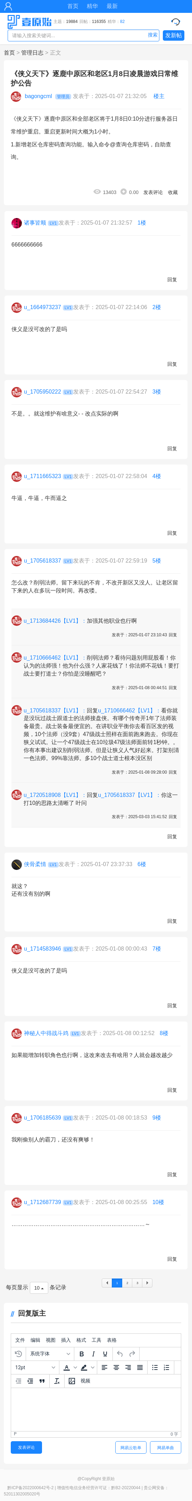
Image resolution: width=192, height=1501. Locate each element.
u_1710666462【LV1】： (55, 658)
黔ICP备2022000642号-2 (30, 1487)
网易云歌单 (130, 1447)
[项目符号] (155, 1367)
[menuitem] (20, 1340)
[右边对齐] (128, 1367)
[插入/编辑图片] (72, 1381)
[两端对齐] (140, 1367)
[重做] (132, 1354)
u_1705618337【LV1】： (55, 710)
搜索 (153, 35)
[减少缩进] (18, 1381)
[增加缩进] (30, 1381)
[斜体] (93, 1354)
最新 (112, 6)
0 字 (174, 1434)
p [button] (15, 1433)
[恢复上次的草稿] (18, 1354)
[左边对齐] (104, 1367)
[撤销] (120, 1354)
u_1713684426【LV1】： (55, 621)
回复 (172, 279)
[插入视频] (85, 1381)
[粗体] (81, 1354)
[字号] (35, 1367)
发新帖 (173, 35)
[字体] (50, 1354)
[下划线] (105, 1354)
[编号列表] (167, 1367)
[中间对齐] (116, 1367)
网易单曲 (165, 1447)
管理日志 (32, 53)
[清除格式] (57, 1381)
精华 (92, 6)
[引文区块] (42, 1381)
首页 (72, 6)
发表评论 (153, 192)
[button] (69, 1367)
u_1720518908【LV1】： (55, 795)
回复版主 (28, 1313)
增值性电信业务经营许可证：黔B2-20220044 (98, 1487)
